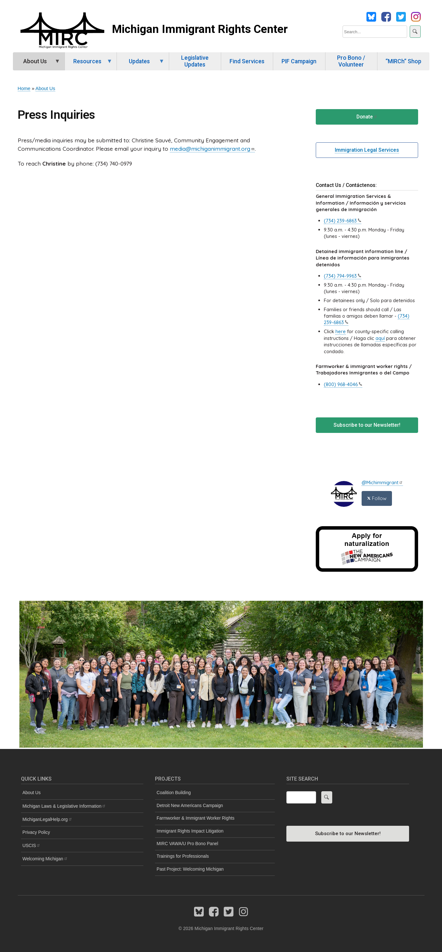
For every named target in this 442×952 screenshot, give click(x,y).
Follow (376, 498)
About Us (45, 88)
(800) (343, 384)
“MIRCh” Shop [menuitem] (403, 61)
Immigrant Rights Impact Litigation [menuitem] (190, 831)
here (340, 331)
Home (24, 88)
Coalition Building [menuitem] (174, 792)
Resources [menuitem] (88, 64)
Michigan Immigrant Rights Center (200, 29)
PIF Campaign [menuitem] (299, 61)
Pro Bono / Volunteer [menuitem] (351, 61)
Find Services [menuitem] (247, 61)
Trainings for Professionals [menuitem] (183, 856)
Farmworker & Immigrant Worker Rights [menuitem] (195, 818)
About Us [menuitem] (36, 64)
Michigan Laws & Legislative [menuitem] (64, 806)
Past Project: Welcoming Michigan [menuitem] (190, 869)
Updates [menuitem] (140, 64)
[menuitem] (82, 819)
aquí (380, 338)
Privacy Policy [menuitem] (36, 832)
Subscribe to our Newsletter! (367, 425)
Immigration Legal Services (367, 150)
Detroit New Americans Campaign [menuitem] (190, 805)
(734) (342, 221)
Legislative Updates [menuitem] (195, 61)
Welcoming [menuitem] (45, 858)
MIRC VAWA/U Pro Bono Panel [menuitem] (187, 843)
